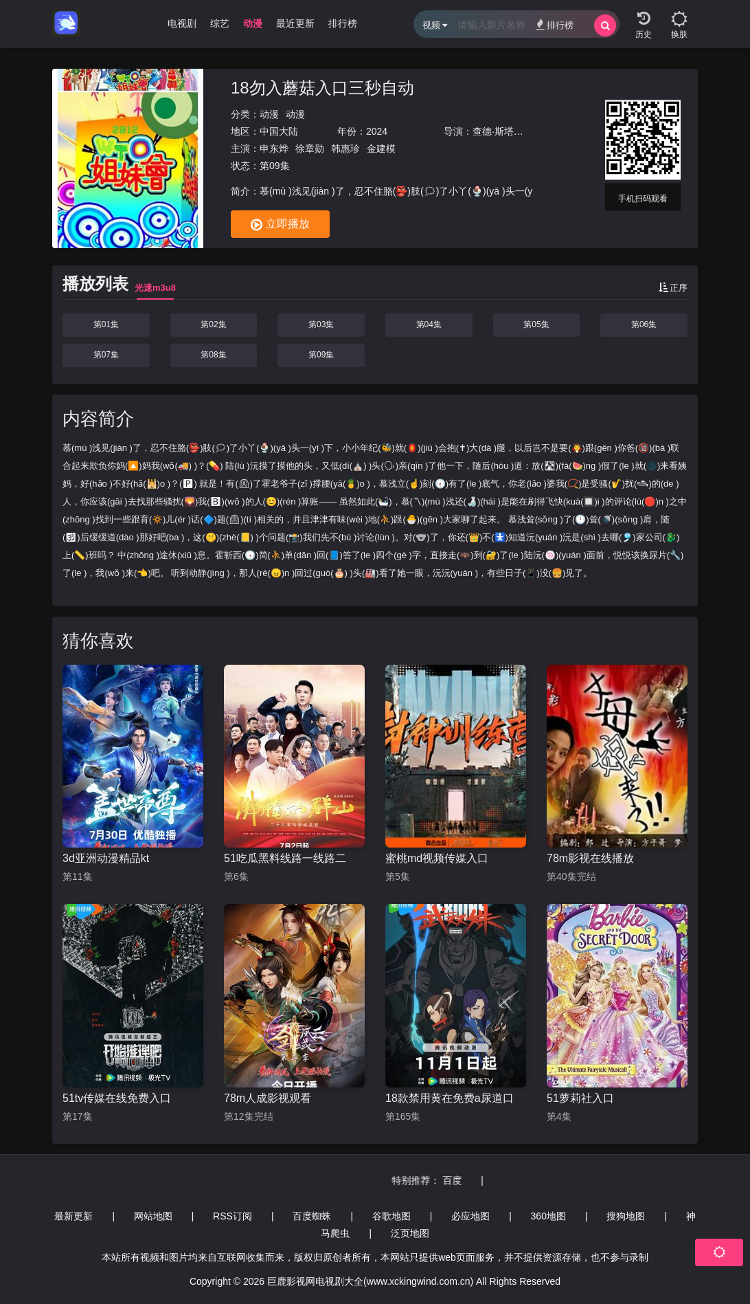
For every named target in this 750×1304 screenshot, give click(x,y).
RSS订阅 (232, 1216)
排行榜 (554, 24)
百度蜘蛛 (312, 1216)
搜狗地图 (625, 1216)
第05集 (536, 324)
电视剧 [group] (182, 23)
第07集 (106, 355)
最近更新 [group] (295, 23)
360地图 (548, 1216)
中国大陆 (279, 131)
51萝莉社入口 (580, 1098)
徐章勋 (309, 148)
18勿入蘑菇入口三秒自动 (322, 87)
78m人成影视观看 (267, 1098)
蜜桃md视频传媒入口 (436, 858)
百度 (474, 1180)
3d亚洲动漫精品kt (105, 858)
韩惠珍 (345, 148)
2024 (376, 131)
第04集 (429, 324)
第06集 (644, 324)
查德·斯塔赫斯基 (508, 131)
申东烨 (274, 148)
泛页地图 (410, 1233)
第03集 (321, 324)
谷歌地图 (391, 1216)
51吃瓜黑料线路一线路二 (285, 858)
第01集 (106, 324)
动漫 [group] (252, 23)
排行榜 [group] (342, 23)
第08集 (213, 355)
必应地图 (470, 1216)
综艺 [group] (219, 23)
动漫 (269, 114)
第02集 (213, 324)
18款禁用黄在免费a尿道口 (449, 1098)
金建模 (381, 148)
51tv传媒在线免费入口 (116, 1098)
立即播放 (280, 225)
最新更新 (73, 1216)
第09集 (321, 355)
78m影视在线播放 (590, 858)
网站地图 (153, 1216)
